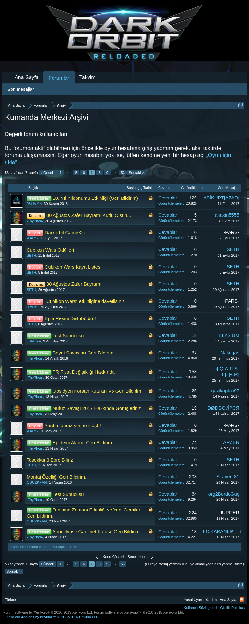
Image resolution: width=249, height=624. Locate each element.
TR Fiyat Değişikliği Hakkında (83, 372)
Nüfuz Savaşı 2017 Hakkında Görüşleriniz (97, 408)
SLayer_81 (227, 476)
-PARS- (32, 238)
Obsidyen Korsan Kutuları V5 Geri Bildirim (97, 391)
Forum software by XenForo (48, 612)
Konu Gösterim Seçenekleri (124, 556)
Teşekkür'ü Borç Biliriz (50, 459)
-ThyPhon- (35, 221)
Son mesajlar (20, 89)
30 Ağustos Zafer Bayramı (73, 284)
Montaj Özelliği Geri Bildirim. (56, 477)
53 (123, 172)
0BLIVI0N (34, 204)
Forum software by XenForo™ (139, 612)
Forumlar (59, 78)
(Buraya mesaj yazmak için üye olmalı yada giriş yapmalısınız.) (194, 564)
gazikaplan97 (225, 390)
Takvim (87, 77)
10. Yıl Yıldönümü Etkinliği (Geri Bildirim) (95, 198)
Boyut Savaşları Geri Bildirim (83, 352)
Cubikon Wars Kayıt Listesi (73, 267)
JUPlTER (34, 341)
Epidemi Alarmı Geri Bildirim (82, 442)
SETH (31, 255)
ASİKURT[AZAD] (222, 197)
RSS (242, 599)
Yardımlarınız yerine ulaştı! (73, 425)
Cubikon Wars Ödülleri (50, 250)
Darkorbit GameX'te (65, 232)
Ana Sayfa (27, 77)
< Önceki (48, 172)
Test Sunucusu (68, 335)
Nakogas (229, 352)
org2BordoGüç (223, 494)
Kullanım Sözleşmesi (200, 608)
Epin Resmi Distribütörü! (70, 318)
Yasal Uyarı (193, 600)
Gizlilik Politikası (233, 608)
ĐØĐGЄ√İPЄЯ (223, 408)
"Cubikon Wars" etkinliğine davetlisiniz (85, 301)
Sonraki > (136, 172)
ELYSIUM (229, 335)
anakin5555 (227, 215)
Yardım (211, 600)
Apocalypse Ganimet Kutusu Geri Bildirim (96, 531)
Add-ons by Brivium (53, 617)
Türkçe (10, 600)
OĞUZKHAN (37, 482)
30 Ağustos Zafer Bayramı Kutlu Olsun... (88, 215)
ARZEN (231, 442)
